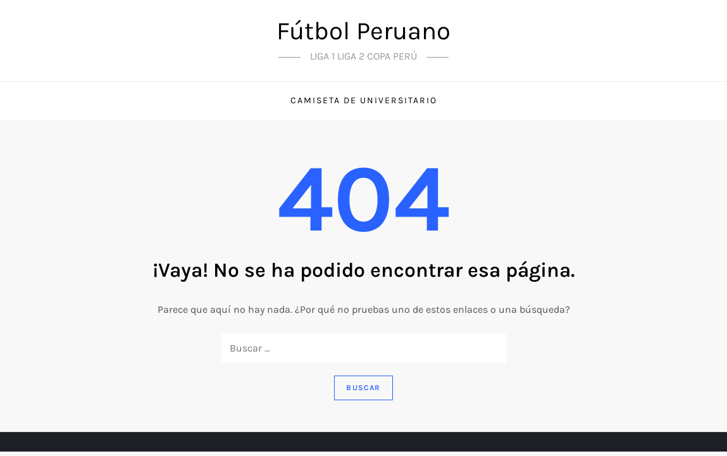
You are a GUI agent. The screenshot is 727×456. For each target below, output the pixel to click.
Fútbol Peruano (363, 31)
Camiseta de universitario (363, 100)
